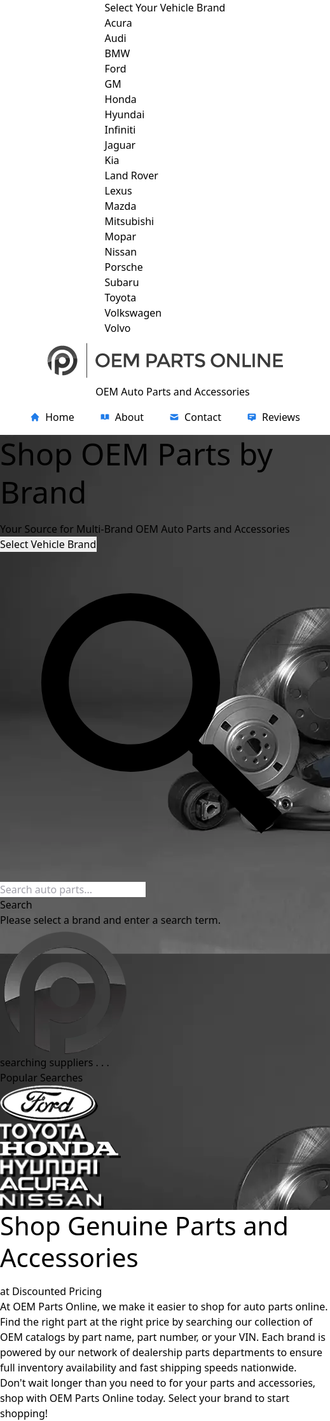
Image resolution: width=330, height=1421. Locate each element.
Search (16, 905)
